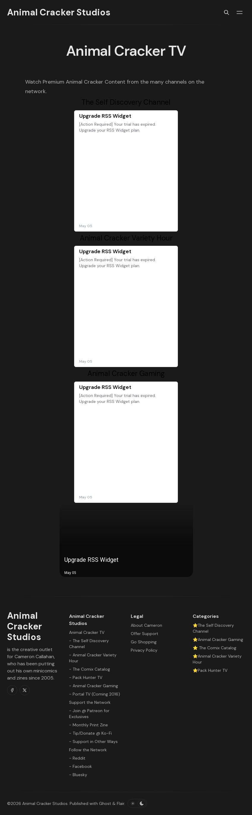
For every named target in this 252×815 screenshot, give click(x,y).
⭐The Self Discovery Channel (213, 628)
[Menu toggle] (239, 12)
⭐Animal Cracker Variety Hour (217, 659)
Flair (120, 803)
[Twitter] (25, 690)
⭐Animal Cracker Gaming (218, 639)
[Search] (226, 12)
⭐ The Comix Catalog (214, 647)
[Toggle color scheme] (137, 803)
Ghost (105, 803)
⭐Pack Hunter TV (210, 670)
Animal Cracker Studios (45, 803)
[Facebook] (12, 690)
